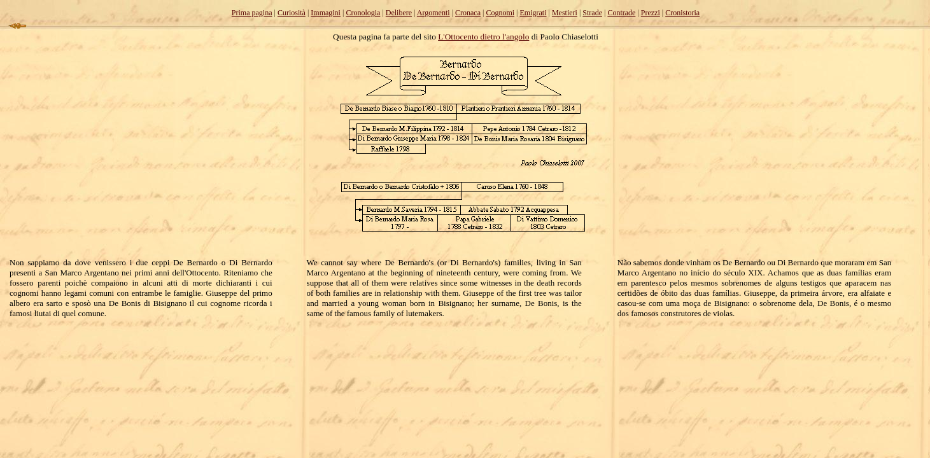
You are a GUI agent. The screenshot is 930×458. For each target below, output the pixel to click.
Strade (592, 12)
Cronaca (468, 12)
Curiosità (292, 12)
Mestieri (564, 12)
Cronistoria (682, 12)
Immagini (326, 12)
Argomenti (433, 12)
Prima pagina (252, 12)
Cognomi (500, 12)
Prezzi (650, 12)
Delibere (399, 12)
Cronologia (363, 12)
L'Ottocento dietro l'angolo (483, 36)
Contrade (621, 12)
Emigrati (533, 12)
